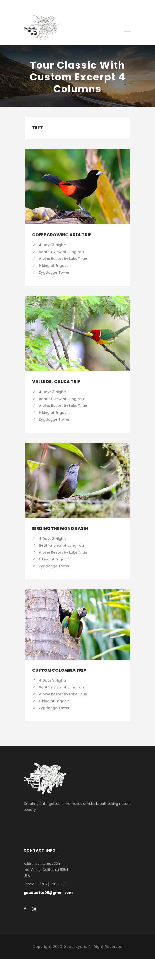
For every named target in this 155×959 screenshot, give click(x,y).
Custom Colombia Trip (59, 670)
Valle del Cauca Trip (56, 381)
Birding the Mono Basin (60, 528)
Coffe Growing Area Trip (61, 235)
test (37, 127)
